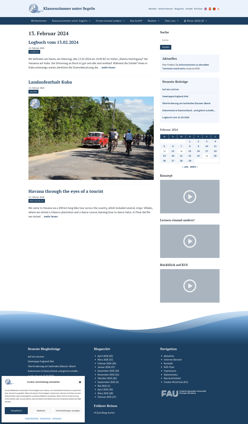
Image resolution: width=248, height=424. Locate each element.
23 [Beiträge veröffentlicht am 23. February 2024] (198, 155)
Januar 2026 (104, 367)
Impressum (57, 418)
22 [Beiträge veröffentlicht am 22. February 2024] (190, 155)
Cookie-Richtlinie (32, 418)
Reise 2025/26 (195, 20)
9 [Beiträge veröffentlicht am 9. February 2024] (198, 146)
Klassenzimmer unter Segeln (69, 20)
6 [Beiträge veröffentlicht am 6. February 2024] (173, 146)
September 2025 (106, 382)
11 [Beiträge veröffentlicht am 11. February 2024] (215, 146)
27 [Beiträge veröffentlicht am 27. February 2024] (173, 160)
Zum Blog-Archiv (104, 412)
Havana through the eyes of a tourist (65, 191)
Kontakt (189, 8)
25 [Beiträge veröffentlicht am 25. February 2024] (215, 155)
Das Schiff (136, 20)
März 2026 (103, 359)
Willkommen (39, 20)
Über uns (170, 20)
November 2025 (106, 374)
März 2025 (103, 393)
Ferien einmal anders (109, 20)
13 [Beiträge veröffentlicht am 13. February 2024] (173, 151)
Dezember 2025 (106, 370)
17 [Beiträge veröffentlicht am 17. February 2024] (206, 151)
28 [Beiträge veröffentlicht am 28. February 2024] (181, 160)
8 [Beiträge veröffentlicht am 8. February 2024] (189, 146)
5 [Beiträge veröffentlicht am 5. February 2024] (164, 146)
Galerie (33, 91)
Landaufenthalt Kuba (50, 82)
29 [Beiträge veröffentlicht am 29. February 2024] (190, 160)
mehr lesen (108, 67)
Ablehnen (41, 410)
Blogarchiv (179, 8)
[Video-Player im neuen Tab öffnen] (190, 196)
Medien (152, 20)
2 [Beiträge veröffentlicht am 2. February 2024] (198, 141)
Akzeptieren (16, 410)
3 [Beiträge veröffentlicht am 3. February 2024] (206, 141)
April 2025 (103, 389)
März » (194, 166)
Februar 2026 (105, 363)
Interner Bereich (165, 8)
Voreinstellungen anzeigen (68, 410)
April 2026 (103, 355)
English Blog (37, 201)
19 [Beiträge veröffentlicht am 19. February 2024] (164, 155)
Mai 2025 (102, 385)
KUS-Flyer (198, 8)
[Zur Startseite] (61, 8)
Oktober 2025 (105, 378)
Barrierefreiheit (172, 378)
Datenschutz (45, 418)
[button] (80, 382)
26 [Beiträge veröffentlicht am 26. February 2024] (164, 160)
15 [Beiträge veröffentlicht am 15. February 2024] (190, 151)
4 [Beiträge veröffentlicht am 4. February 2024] (215, 141)
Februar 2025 (105, 396)
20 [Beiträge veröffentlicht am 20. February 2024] (173, 155)
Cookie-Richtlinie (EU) (176, 382)
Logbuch (34, 52)
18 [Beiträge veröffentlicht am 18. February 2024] (215, 151)
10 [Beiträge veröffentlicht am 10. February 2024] (206, 146)
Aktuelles (153, 8)
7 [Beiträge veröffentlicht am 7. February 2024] (181, 146)
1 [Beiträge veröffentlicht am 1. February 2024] (189, 141)
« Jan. (185, 166)
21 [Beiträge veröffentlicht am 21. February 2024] (181, 155)
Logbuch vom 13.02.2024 (53, 42)
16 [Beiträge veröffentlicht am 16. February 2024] (198, 151)
